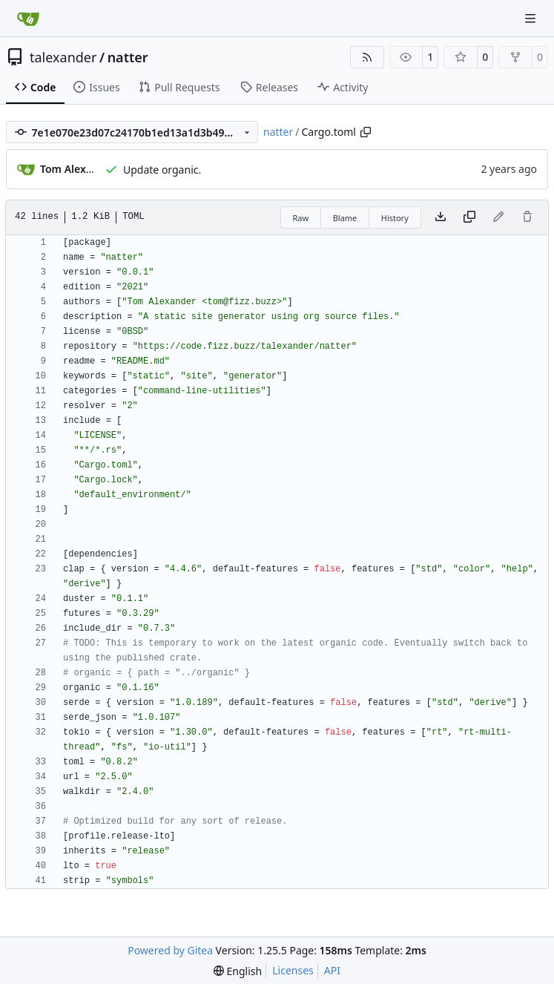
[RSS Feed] (367, 57)
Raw (301, 217)
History (395, 217)
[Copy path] (365, 132)
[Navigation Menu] (532, 18)
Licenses (293, 970)
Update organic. (162, 170)
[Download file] (440, 217)
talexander (63, 57)
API (332, 970)
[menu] (238, 971)
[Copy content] (469, 217)
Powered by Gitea (170, 950)
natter (128, 57)
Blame (345, 217)
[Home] (28, 18)
